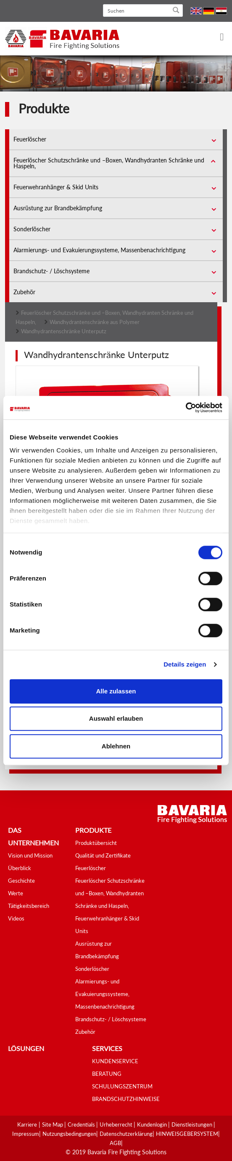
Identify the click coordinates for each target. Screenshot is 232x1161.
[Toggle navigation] (216, 37)
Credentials (82, 1124)
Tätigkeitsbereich (28, 905)
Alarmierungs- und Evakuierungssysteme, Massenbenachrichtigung (99, 250)
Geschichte (21, 880)
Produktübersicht (96, 842)
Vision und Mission (30, 855)
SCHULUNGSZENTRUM (122, 1086)
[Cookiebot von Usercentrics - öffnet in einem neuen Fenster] (185, 407)
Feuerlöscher (29, 139)
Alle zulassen (116, 691)
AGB (115, 1143)
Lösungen (26, 1048)
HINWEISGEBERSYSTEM (187, 1133)
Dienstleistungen (192, 1124)
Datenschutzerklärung (126, 1133)
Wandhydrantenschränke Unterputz (63, 331)
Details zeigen (184, 664)
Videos (16, 918)
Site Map (53, 1124)
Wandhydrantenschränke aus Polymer (95, 322)
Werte (15, 893)
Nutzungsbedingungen (69, 1133)
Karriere (27, 1124)
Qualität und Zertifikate (103, 855)
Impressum (25, 1133)
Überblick (19, 868)
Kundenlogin (152, 1124)
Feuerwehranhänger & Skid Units (55, 187)
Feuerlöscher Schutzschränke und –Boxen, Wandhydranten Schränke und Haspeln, (108, 163)
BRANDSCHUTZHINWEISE (126, 1099)
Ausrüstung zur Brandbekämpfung (57, 208)
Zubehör (24, 291)
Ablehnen (116, 746)
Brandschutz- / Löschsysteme (51, 271)
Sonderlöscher (31, 229)
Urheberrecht (117, 1124)
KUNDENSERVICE (115, 1061)
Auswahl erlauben (116, 718)
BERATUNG (106, 1073)
